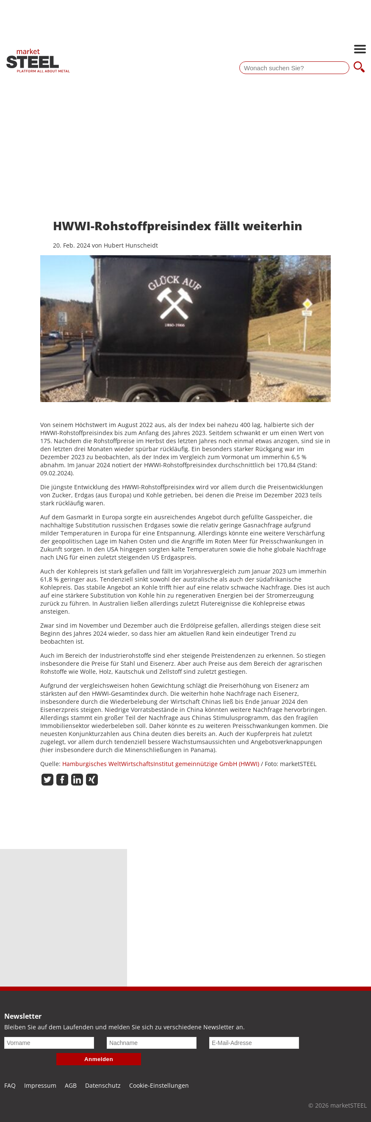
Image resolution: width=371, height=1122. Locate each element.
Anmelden (98, 1059)
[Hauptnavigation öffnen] (360, 50)
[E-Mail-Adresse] (254, 1043)
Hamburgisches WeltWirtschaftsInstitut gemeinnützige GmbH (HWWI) (161, 764)
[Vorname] (49, 1043)
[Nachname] (152, 1043)
